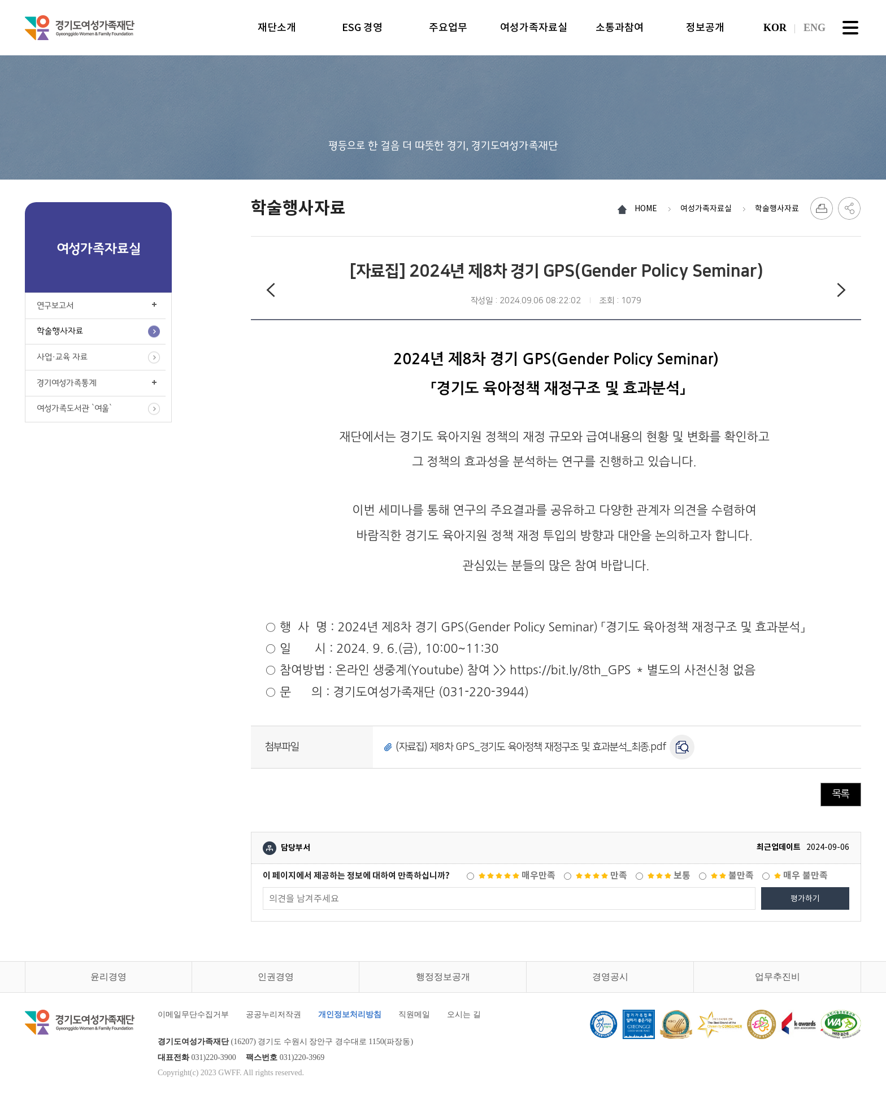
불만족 (732, 876)
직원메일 (414, 1014)
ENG (815, 28)
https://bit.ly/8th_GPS (568, 670)
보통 (669, 876)
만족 (601, 876)
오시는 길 (464, 1014)
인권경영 (276, 976)
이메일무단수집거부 (193, 1014)
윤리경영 (108, 976)
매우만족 (517, 876)
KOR (775, 28)
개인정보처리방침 (349, 1014)
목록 (840, 794)
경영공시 (610, 976)
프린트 (821, 208)
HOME (646, 208)
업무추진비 (777, 976)
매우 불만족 (801, 876)
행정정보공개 (443, 976)
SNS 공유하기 (849, 208)
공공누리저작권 (273, 1014)
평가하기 (805, 898)
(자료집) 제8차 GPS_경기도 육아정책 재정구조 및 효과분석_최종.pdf (531, 747)
